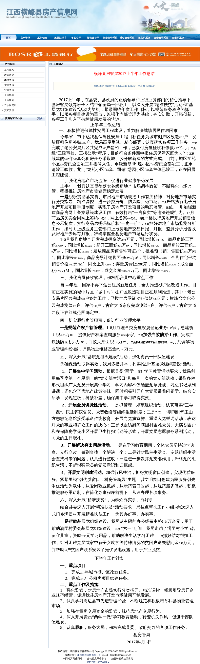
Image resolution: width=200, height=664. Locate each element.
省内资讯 (7, 85)
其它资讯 (7, 110)
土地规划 (7, 100)
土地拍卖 (7, 95)
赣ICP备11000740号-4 (98, 662)
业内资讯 (7, 90)
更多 (40, 118)
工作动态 (7, 69)
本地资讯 (7, 80)
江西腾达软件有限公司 (89, 654)
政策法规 (7, 75)
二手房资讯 (8, 105)
